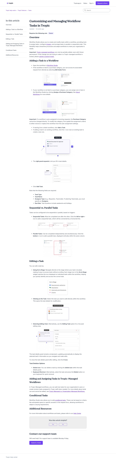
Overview (9, 24)
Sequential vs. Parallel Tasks (14, 34)
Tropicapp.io (77, 3)
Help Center (77, 413)
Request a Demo (102, 3)
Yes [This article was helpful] (53, 424)
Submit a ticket (36, 443)
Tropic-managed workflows (45, 52)
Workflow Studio (52, 65)
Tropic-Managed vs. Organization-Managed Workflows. (67, 391)
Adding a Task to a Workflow (14, 29)
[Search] (96, 10)
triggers (48, 44)
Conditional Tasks (11, 50)
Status (85, 3)
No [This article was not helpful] (63, 424)
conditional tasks (60, 400)
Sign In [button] (91, 3)
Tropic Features (22, 10)
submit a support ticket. (46, 56)
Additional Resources (12, 55)
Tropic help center (11, 10)
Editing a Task (10, 39)
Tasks (30, 10)
